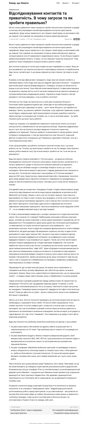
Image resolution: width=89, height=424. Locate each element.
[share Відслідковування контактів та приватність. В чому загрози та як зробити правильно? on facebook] (79, 39)
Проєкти (66, 3)
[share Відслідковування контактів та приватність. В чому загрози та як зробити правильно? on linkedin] (77, 39)
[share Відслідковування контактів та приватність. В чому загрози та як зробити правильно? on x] (74, 39)
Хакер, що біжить (19, 3)
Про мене (76, 3)
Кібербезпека (14, 10)
